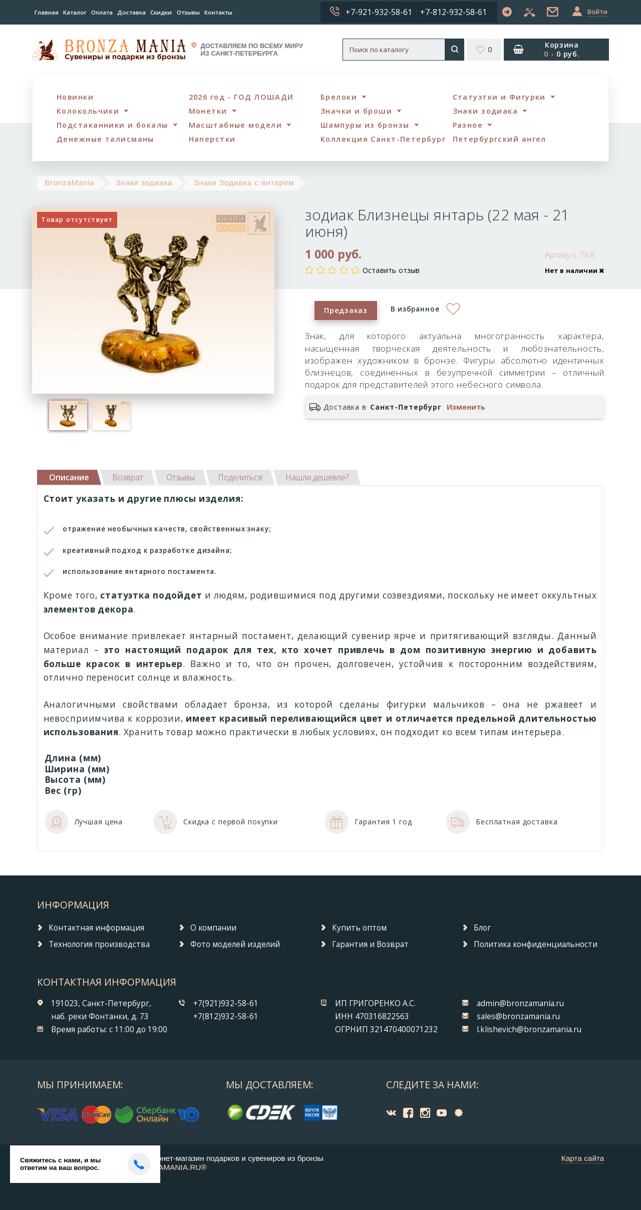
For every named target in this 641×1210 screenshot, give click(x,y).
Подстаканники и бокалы (112, 125)
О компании (213, 928)
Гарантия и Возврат (370, 944)
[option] (68, 415)
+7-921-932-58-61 (379, 12)
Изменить (466, 407)
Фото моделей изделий (235, 944)
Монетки (208, 111)
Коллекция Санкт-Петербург (383, 139)
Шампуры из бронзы (364, 125)
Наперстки (212, 139)
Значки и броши (356, 111)
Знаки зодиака (485, 111)
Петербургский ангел (499, 139)
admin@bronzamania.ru (520, 1003)
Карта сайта (582, 1158)
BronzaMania (70, 182)
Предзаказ (345, 310)
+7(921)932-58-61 (225, 1003)
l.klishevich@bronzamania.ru (529, 1029)
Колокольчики (88, 111)
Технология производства (99, 944)
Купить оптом (359, 928)
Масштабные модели (235, 125)
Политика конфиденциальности (535, 944)
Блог (482, 928)
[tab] (127, 477)
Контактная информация (96, 928)
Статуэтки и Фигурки (499, 97)
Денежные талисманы (105, 139)
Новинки (75, 97)
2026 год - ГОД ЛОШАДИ (241, 97)
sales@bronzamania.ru (518, 1016)
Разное (468, 125)
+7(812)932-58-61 (225, 1016)
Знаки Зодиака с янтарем (244, 182)
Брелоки (338, 97)
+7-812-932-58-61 (453, 12)
